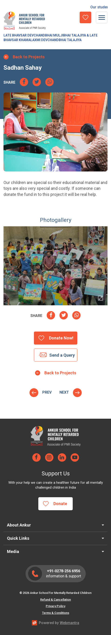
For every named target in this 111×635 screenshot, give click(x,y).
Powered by (59, 623)
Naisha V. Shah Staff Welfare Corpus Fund (47, 392)
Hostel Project (64, 392)
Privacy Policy (55, 606)
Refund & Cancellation (55, 599)
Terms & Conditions (55, 613)
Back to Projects (29, 56)
